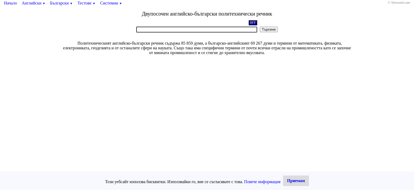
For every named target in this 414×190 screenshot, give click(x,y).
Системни (111, 3)
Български (61, 3)
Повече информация (262, 181)
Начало (10, 3)
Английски (33, 3)
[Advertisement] (207, 96)
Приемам (296, 180)
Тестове (86, 3)
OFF (253, 23)
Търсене (269, 29)
